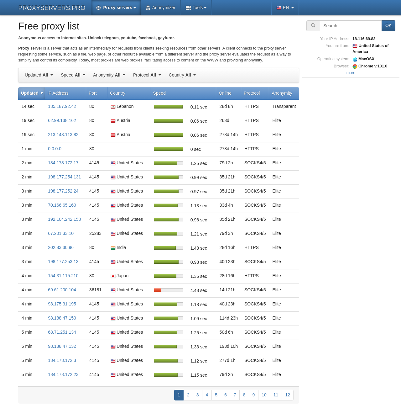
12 (287, 394)
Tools (194, 7)
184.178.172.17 (63, 162)
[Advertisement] (351, 173)
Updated (37, 74)
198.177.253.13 (63, 261)
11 (276, 394)
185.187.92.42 (62, 106)
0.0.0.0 (54, 148)
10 (264, 394)
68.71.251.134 (62, 332)
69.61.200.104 (62, 289)
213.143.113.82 (63, 134)
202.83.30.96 (61, 247)
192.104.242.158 (64, 219)
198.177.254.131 (64, 176)
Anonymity (107, 74)
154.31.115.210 (63, 275)
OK (388, 25)
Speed (71, 74)
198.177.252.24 (63, 190)
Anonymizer (160, 7)
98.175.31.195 (62, 303)
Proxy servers (114, 7)
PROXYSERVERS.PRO (51, 7)
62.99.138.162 (62, 120)
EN (283, 7)
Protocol (145, 74)
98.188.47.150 (62, 318)
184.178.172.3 (62, 360)
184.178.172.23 (63, 374)
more (351, 73)
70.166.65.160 (62, 205)
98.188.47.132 (62, 346)
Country (180, 74)
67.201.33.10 (61, 233)
